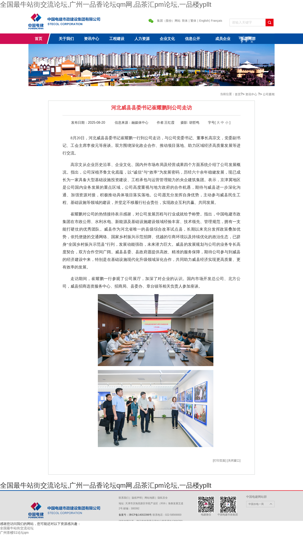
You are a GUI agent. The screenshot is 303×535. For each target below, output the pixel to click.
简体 (185, 20)
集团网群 (248, 39)
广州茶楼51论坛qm (14, 532)
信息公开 (192, 39)
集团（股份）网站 (169, 20)
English (204, 20)
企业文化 (167, 39)
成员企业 (222, 39)
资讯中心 (91, 39)
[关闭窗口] (234, 460)
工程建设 (116, 39)
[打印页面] (220, 460)
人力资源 (142, 39)
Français (216, 20)
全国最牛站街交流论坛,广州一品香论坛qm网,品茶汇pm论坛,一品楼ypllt (105, 4)
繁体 (193, 20)
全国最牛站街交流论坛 (17, 528)
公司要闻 (269, 94)
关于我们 (66, 39)
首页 (38, 39)
